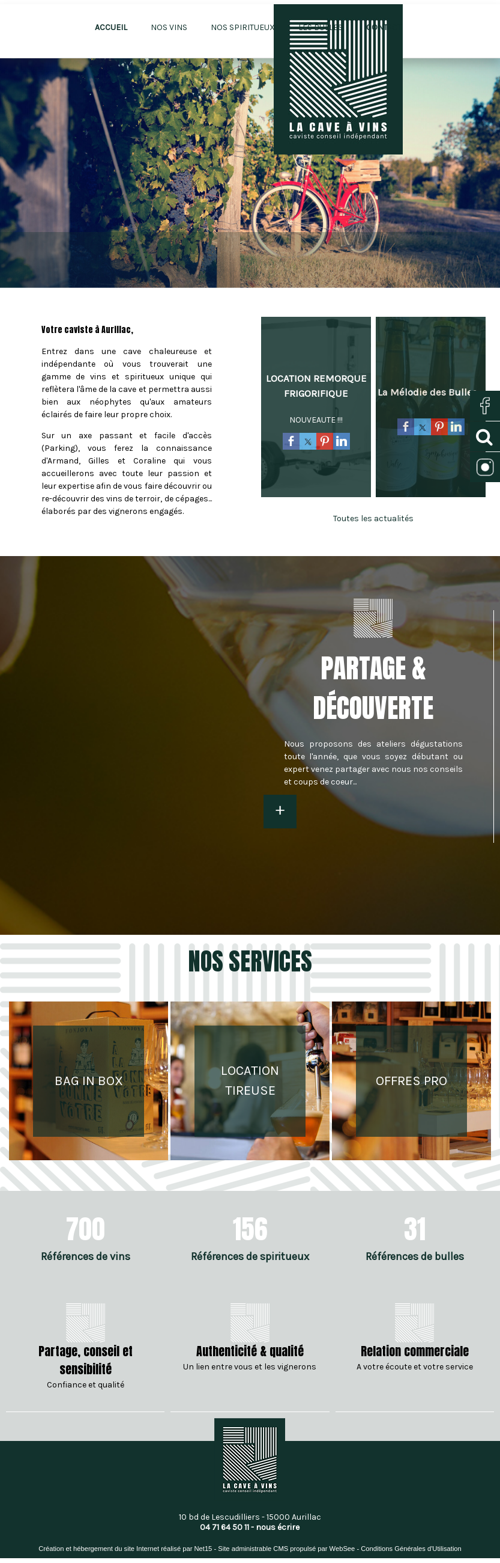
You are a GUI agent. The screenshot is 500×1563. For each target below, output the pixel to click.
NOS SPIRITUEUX (243, 27)
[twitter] (308, 443)
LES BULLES (320, 27)
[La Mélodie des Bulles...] (431, 392)
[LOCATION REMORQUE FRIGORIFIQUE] (316, 386)
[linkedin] (341, 443)
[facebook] (291, 443)
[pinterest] (324, 443)
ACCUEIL (111, 27)
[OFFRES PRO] (411, 1081)
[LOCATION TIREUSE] (250, 1081)
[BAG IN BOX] (88, 1081)
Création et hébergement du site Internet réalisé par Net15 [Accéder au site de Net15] (125, 1548)
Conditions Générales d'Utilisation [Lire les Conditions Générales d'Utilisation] (411, 1548)
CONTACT (384, 27)
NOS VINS (169, 27)
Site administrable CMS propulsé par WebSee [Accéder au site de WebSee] (286, 1548)
